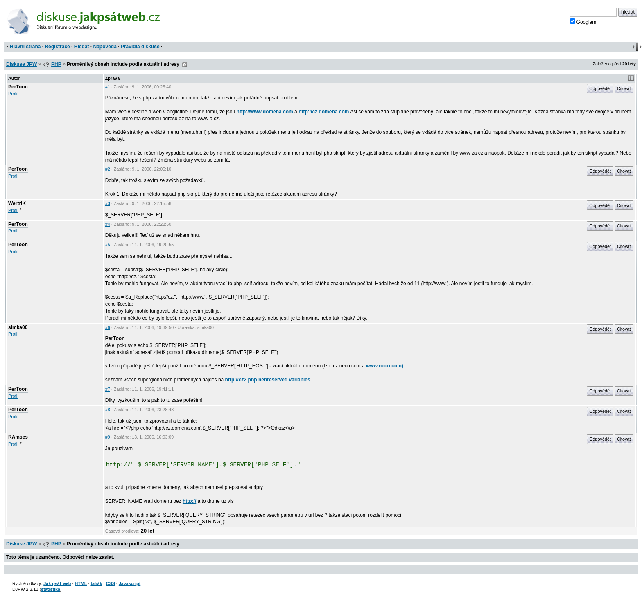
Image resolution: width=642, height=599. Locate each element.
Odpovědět (600, 88)
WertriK (17, 203)
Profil (13, 93)
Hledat (81, 47)
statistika (50, 589)
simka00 (17, 327)
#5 (107, 244)
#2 (107, 169)
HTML (81, 583)
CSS (110, 583)
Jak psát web (57, 583)
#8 (107, 409)
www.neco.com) (384, 366)
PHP (56, 64)
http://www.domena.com (265, 112)
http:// (189, 501)
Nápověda (105, 47)
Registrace (57, 47)
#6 (107, 327)
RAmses (18, 437)
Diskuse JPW (21, 64)
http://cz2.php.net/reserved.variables (267, 380)
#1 (107, 86)
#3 (107, 203)
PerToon (18, 87)
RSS (184, 64)
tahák (96, 583)
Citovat (624, 88)
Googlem (583, 21)
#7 (107, 389)
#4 (107, 224)
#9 (107, 437)
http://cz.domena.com (323, 112)
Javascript (129, 583)
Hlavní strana (25, 47)
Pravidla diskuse (140, 47)
